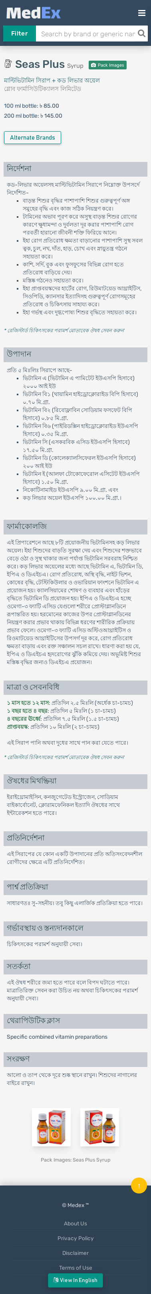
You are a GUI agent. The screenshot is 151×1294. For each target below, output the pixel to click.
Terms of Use (75, 1267)
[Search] (141, 33)
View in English (75, 1280)
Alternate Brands (32, 138)
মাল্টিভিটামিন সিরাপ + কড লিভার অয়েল (52, 80)
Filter (19, 33)
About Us (75, 1223)
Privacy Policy (76, 1238)
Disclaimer (75, 1253)
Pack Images (107, 65)
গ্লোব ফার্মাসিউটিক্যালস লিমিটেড (42, 89)
